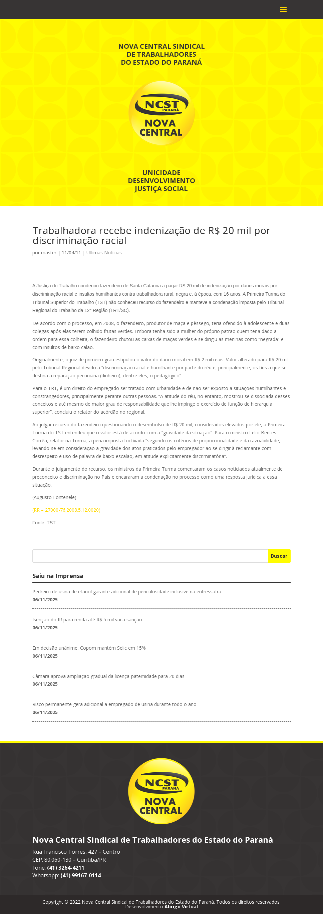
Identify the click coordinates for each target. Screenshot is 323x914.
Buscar (279, 556)
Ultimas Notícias (104, 252)
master (48, 252)
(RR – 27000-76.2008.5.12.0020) (66, 510)
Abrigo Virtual (181, 906)
